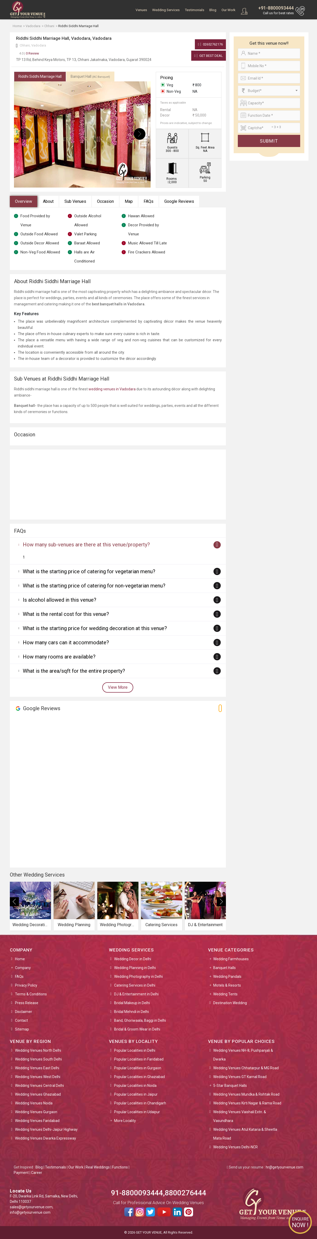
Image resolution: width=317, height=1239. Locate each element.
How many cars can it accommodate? (66, 642)
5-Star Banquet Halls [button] (230, 1085)
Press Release (26, 1003)
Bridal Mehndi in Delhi (131, 1012)
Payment (21, 1173)
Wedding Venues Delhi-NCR (235, 1147)
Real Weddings (98, 1167)
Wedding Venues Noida (34, 1103)
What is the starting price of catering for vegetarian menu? (89, 571)
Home (20, 959)
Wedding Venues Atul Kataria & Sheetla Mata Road (245, 1133)
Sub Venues (75, 201)
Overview (23, 201)
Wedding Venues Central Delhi (39, 1085)
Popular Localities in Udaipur (137, 1112)
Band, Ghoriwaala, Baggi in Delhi (140, 1020)
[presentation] (25, 134)
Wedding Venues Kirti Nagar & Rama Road (247, 1103)
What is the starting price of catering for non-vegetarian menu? (94, 586)
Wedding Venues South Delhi (38, 1059)
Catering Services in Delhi (134, 985)
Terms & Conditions (31, 994)
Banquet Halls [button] (224, 968)
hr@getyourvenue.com (284, 1167)
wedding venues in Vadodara (112, 389)
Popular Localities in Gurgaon (137, 1068)
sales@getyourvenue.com (31, 1207)
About (48, 201)
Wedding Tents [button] (225, 994)
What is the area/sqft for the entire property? (74, 671)
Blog (212, 10)
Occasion (105, 201)
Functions (120, 1167)
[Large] (269, 128)
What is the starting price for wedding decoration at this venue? (95, 628)
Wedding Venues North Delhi (38, 1050)
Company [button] (23, 968)
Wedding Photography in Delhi (138, 976)
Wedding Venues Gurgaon (36, 1112)
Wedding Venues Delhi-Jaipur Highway (46, 1129)
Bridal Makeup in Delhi (132, 1003)
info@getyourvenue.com (30, 1212)
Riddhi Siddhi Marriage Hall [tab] (40, 76)
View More (118, 687)
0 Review (29, 53)
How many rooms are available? (59, 657)
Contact (21, 1020)
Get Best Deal (208, 56)
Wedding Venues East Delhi (37, 1068)
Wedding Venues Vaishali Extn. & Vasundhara (239, 1116)
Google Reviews (179, 201)
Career (36, 1173)
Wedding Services (166, 10)
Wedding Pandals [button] (227, 976)
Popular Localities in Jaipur (136, 1094)
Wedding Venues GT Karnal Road (240, 1077)
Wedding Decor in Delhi (132, 959)
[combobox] (269, 91)
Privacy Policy (26, 985)
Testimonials (194, 10)
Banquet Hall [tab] (90, 76)
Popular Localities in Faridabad (139, 1059)
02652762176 (210, 44)
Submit (269, 141)
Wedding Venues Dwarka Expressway (45, 1138)
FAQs (148, 201)
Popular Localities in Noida (135, 1085)
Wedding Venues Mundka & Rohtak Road (246, 1094)
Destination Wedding (230, 1003)
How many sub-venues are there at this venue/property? (86, 544)
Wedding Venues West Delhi (37, 1077)
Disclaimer (23, 1012)
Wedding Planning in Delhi (135, 968)
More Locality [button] (125, 1121)
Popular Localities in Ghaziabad (139, 1077)
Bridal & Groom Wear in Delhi (137, 1029)
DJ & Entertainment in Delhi (136, 994)
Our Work (228, 10)
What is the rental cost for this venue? (66, 614)
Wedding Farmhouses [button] (231, 959)
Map (129, 201)
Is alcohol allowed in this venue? (59, 600)
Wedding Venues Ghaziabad (38, 1094)
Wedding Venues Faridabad (37, 1121)
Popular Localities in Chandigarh (140, 1103)
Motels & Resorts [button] (227, 985)
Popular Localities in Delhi (134, 1050)
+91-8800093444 (276, 8)
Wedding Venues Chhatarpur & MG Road (246, 1068)
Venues (141, 10)
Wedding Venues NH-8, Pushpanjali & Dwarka (243, 1054)
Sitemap (22, 1029)
